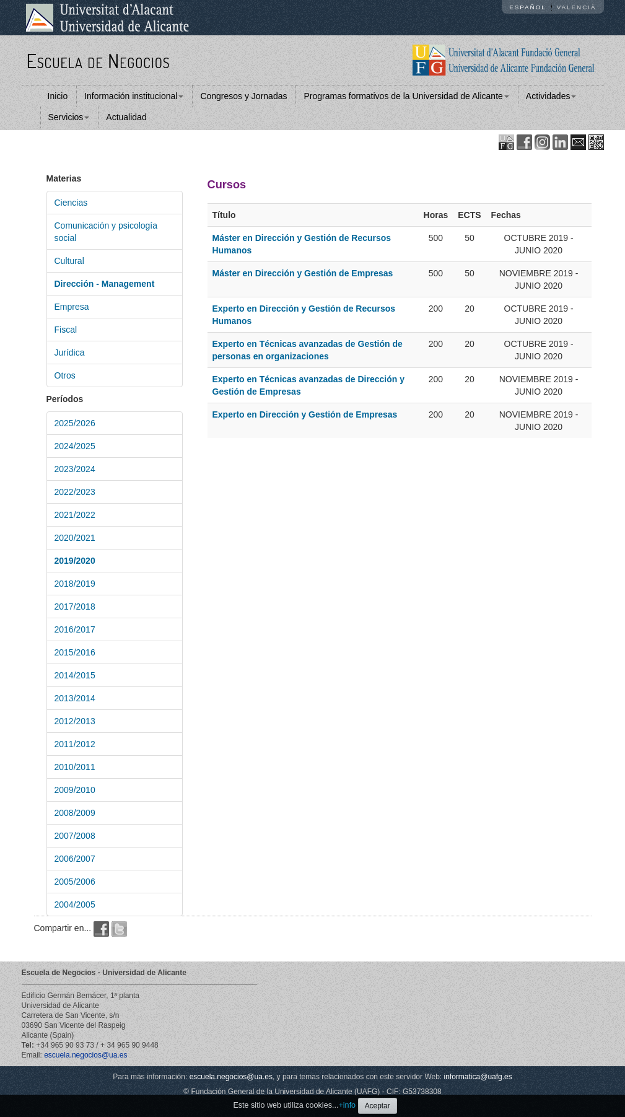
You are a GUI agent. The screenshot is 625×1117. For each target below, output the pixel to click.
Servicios (69, 117)
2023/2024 (75, 469)
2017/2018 (75, 606)
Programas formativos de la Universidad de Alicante (406, 96)
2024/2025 (75, 446)
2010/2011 (75, 767)
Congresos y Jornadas (243, 96)
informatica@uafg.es (478, 1076)
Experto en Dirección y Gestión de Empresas (305, 414)
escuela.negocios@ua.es (85, 1055)
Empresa (72, 307)
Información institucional (133, 96)
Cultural (69, 261)
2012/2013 (75, 721)
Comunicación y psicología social (106, 232)
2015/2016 (75, 652)
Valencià (577, 7)
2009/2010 (75, 790)
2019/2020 (75, 561)
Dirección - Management (105, 284)
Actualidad (126, 117)
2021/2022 (75, 515)
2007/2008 (75, 836)
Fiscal (66, 330)
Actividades (551, 96)
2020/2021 (75, 538)
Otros (65, 375)
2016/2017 (75, 629)
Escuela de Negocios (98, 60)
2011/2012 (75, 744)
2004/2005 (75, 904)
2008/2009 (75, 813)
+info (347, 1105)
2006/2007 (75, 859)
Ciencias (71, 203)
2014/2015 (75, 675)
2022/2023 (75, 492)
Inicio (58, 96)
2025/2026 (75, 423)
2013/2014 (75, 698)
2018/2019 (75, 584)
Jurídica (70, 352)
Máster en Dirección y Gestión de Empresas (302, 273)
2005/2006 (75, 882)
